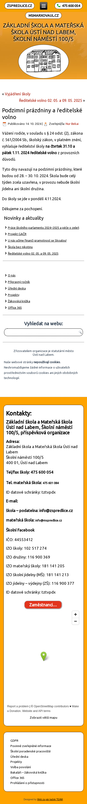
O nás (12, 275)
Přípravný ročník (19, 281)
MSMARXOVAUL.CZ (44, 15)
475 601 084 (51, 483)
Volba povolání (20, 767)
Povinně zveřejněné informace (30, 746)
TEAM (59, 799)
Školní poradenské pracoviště (30, 751)
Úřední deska (17, 288)
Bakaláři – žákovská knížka (28, 772)
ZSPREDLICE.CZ (19, 6)
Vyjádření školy (17, 94)
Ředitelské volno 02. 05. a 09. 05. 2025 (50, 100)
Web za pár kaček (46, 799)
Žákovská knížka (19, 301)
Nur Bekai (72, 123)
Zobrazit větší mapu (43, 717)
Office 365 (15, 307)
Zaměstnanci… (43, 604)
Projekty (13, 294)
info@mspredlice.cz (48, 520)
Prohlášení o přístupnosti (27, 782)
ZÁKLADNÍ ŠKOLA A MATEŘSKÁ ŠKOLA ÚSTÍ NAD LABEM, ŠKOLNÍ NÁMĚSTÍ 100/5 (43, 32)
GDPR (14, 740)
